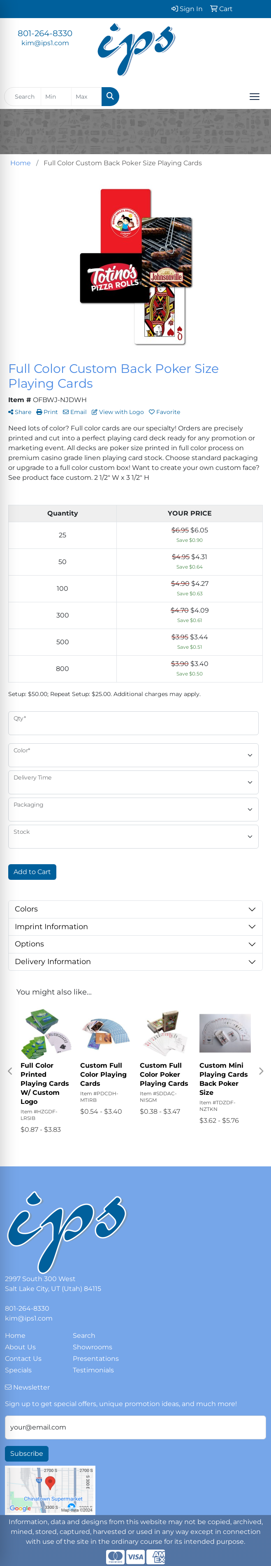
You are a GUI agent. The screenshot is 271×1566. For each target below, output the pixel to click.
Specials (18, 1370)
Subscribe (26, 1453)
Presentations (96, 1358)
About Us (20, 1347)
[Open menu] (254, 96)
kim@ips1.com (45, 43)
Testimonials (93, 1370)
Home (15, 1335)
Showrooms (92, 1347)
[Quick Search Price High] (86, 96)
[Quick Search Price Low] (56, 96)
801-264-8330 (45, 33)
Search (84, 1335)
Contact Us (23, 1358)
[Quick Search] (22, 96)
